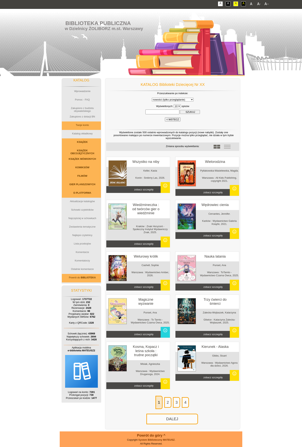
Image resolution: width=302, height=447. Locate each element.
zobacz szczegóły (144, 189)
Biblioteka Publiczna (98, 23)
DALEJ (172, 419)
